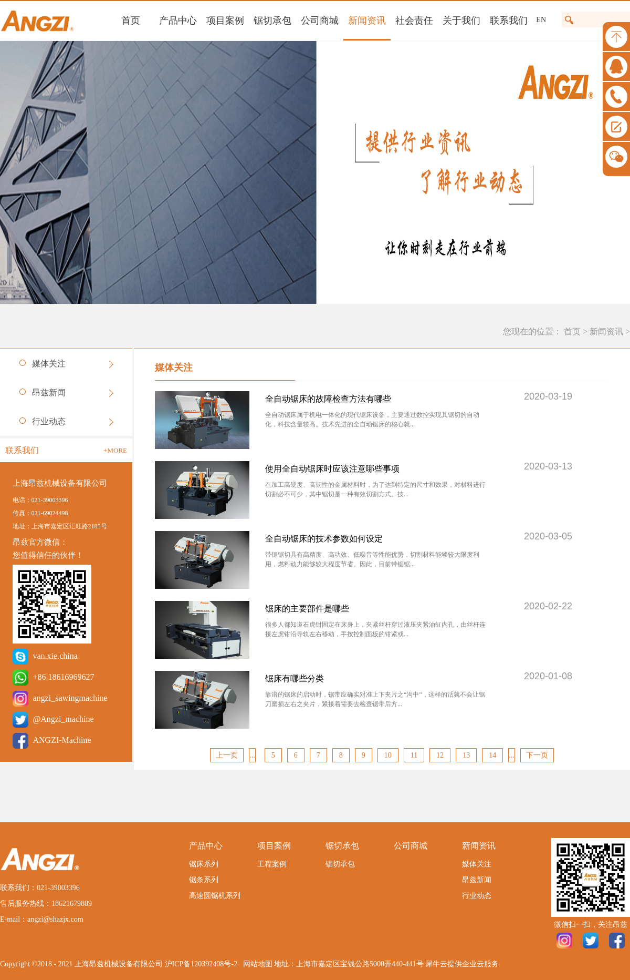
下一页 (537, 755)
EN (541, 20)
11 (414, 755)
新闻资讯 (606, 331)
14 (492, 755)
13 (466, 755)
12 (440, 755)
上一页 (227, 755)
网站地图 (255, 964)
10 (388, 755)
